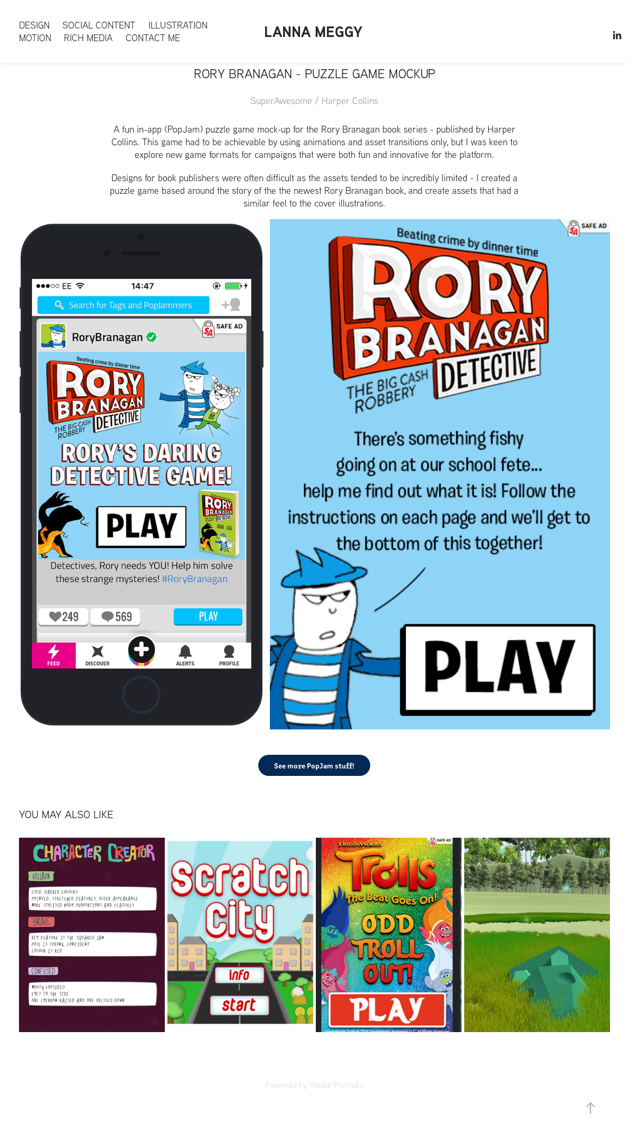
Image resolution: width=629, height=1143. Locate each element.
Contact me (153, 38)
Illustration (178, 25)
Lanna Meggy (313, 31)
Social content (98, 25)
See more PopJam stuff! (314, 765)
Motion (35, 38)
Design (34, 25)
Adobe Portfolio (336, 1085)
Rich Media (88, 38)
